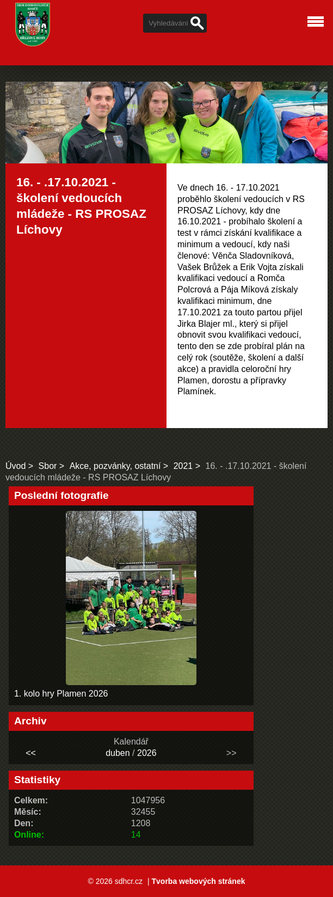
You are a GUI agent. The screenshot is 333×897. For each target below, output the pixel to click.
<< (31, 753)
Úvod (15, 466)
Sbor (48, 466)
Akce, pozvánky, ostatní (115, 466)
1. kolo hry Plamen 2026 (61, 693)
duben (118, 753)
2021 (183, 466)
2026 (147, 753)
